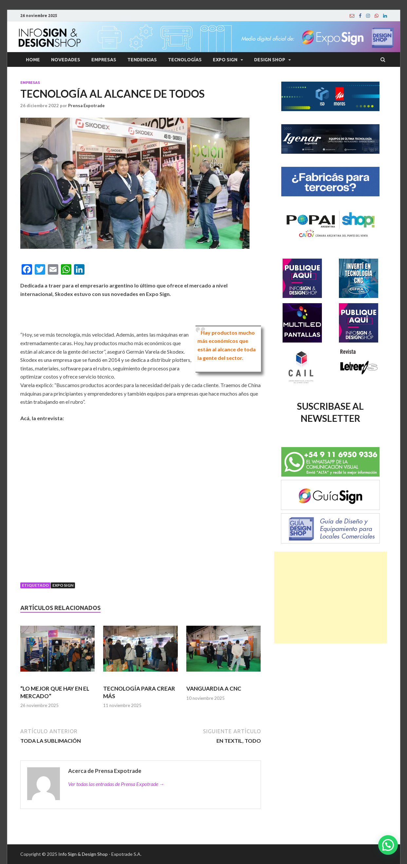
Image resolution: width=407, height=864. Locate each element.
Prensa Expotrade (86, 105)
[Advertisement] (330, 597)
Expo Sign (225, 59)
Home (33, 59)
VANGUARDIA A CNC (213, 688)
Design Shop (269, 59)
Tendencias (142, 59)
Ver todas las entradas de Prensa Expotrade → (116, 784)
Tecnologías (185, 59)
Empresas (103, 59)
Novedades (65, 59)
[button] (388, 845)
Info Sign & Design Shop (83, 854)
